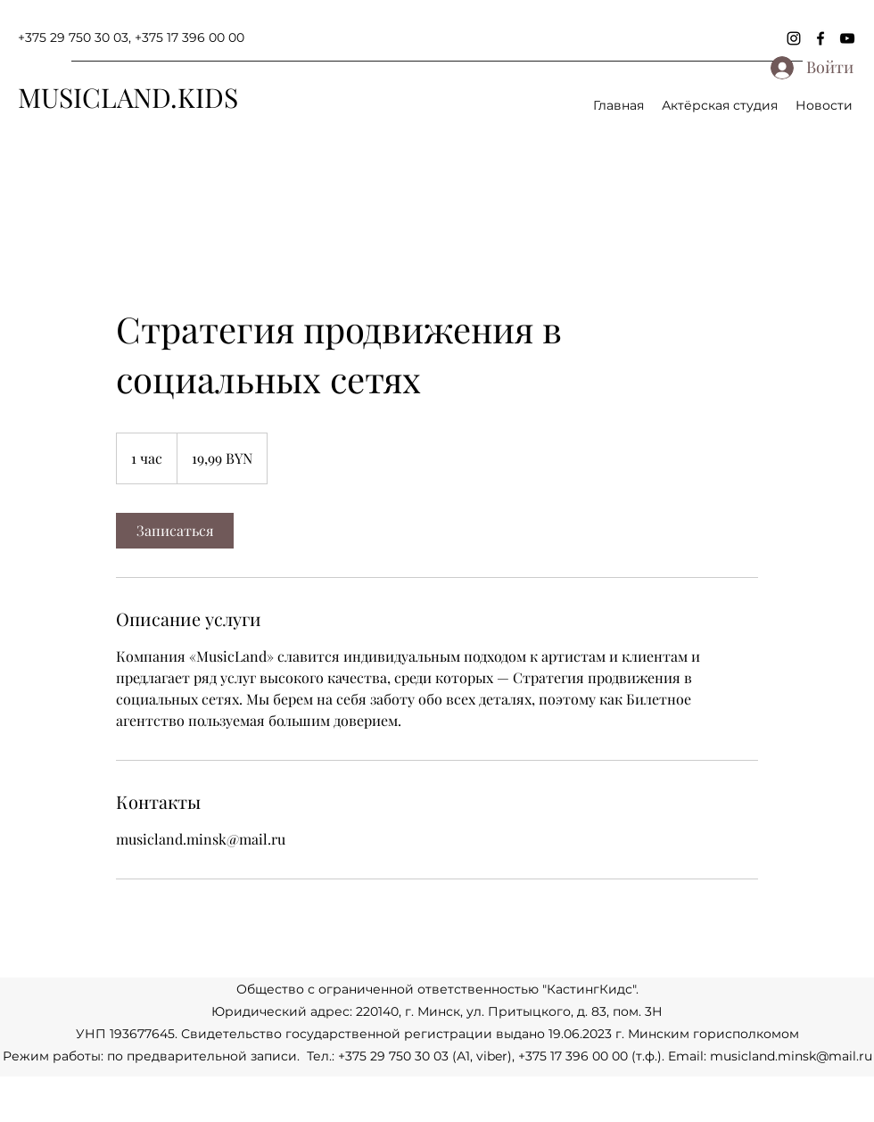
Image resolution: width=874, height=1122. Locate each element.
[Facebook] (820, 38)
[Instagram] (794, 38)
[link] (175, 531)
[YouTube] (847, 38)
